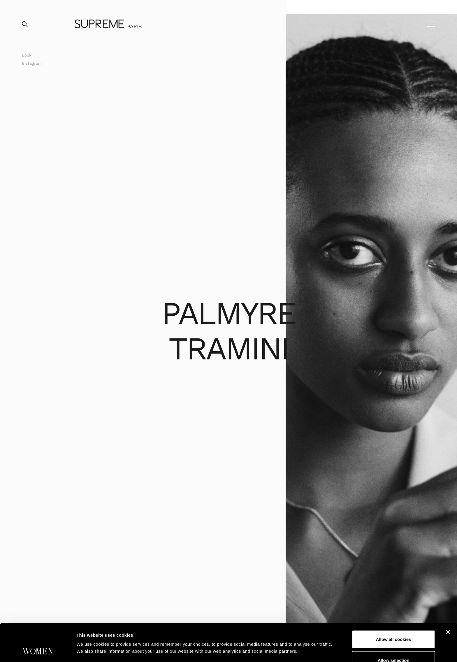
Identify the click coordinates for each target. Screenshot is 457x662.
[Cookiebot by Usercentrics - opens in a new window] (37, 650)
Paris (134, 26)
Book (26, 55)
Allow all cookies (393, 603)
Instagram (32, 63)
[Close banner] (448, 597)
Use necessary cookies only (393, 645)
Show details (305, 634)
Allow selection (393, 624)
